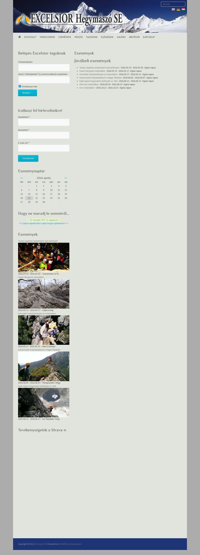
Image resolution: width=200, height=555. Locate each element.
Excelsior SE (40, 544)
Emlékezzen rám (28, 86)
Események (64, 37)
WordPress (64, 544)
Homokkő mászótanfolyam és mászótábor (98, 74)
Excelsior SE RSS (32, 4)
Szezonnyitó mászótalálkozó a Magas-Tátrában (100, 77)
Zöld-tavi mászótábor (88, 84)
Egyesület (30, 37)
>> (65, 178)
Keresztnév (23, 130)
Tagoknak (92, 37)
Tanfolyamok (47, 37)
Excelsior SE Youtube (27, 4)
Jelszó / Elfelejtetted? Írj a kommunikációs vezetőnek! (42, 74)
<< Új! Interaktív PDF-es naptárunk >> (44, 220)
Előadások (107, 37)
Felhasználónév (25, 62)
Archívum (134, 37)
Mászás (79, 37)
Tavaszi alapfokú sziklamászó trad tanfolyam (99, 67)
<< (21, 178)
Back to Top (195, 550)
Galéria (121, 37)
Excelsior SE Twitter (22, 4)
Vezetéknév (24, 117)
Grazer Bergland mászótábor (92, 71)
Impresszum (75, 544)
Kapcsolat (149, 37)
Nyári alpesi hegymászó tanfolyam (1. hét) (98, 81)
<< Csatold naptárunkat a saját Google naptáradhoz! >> (43, 223)
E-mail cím (23, 143)
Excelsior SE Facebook (17, 4)
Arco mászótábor (87, 87)
